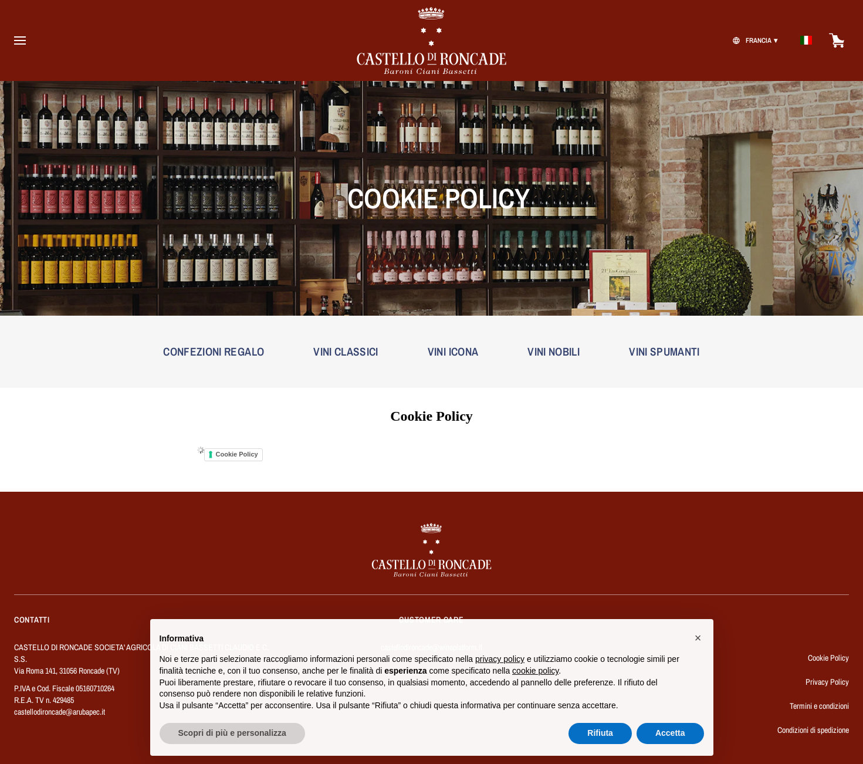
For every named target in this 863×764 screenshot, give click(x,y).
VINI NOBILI (553, 351)
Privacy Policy (827, 682)
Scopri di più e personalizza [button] (232, 740)
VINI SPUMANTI (664, 351)
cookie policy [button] (535, 677)
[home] (432, 40)
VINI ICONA (453, 351)
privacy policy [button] (499, 666)
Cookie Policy (237, 454)
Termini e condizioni (819, 706)
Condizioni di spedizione (813, 730)
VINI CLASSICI (345, 351)
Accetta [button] (670, 740)
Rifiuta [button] (600, 740)
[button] (698, 644)
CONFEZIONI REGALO (213, 351)
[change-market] (753, 40)
